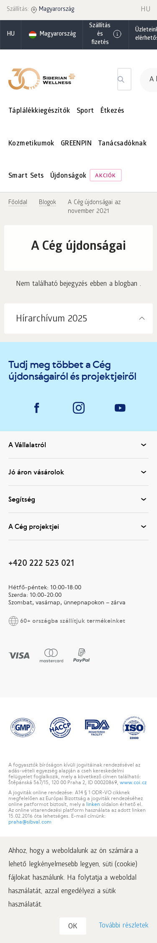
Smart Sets (26, 176)
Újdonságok (68, 176)
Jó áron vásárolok (78, 472)
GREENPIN (76, 144)
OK (72, 926)
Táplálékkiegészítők (39, 111)
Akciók (105, 176)
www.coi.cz (133, 782)
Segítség (78, 499)
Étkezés (112, 111)
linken (93, 804)
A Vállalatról (78, 445)
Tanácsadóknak (122, 144)
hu (11, 34)
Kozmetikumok (31, 144)
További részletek (124, 926)
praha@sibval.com (29, 822)
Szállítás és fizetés (105, 35)
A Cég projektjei (78, 526)
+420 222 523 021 (41, 562)
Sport (85, 111)
